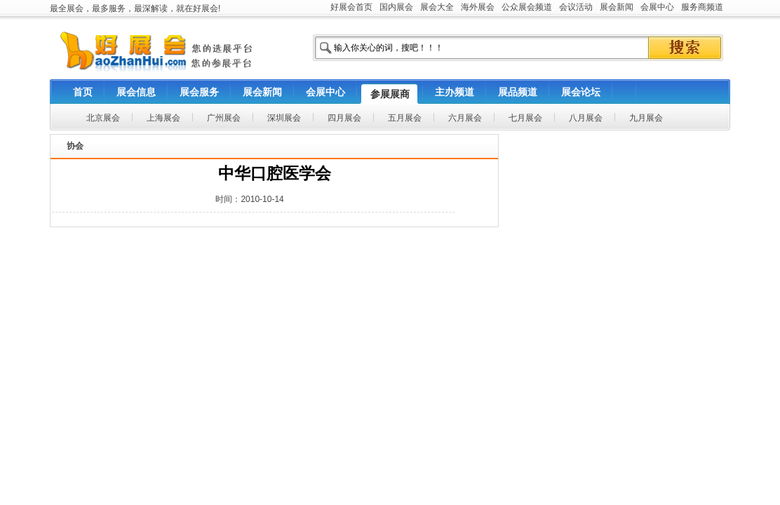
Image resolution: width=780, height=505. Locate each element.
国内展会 (396, 7)
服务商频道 (702, 7)
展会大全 (437, 7)
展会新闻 (616, 7)
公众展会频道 (527, 7)
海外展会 (478, 7)
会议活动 (576, 7)
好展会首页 (351, 7)
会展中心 (657, 7)
